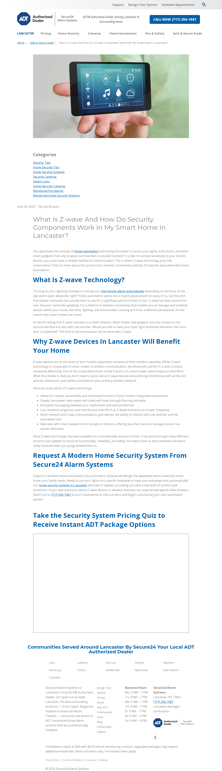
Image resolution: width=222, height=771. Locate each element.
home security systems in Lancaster (63, 485)
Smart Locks (41, 181)
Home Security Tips (46, 167)
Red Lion (111, 662)
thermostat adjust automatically (122, 291)
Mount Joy (55, 670)
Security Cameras (44, 177)
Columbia (54, 677)
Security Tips (42, 163)
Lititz (52, 662)
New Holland (170, 670)
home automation (86, 251)
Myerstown (141, 670)
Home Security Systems (49, 172)
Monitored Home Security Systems (56, 196)
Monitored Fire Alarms (48, 191)
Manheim (168, 662)
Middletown (113, 670)
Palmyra (139, 662)
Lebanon (82, 662)
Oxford (81, 670)
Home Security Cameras (49, 186)
